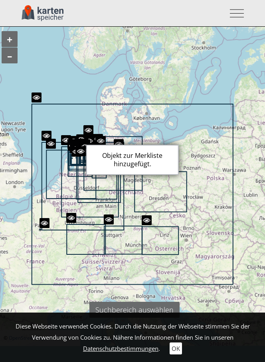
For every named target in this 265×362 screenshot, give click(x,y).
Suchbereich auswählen (134, 310)
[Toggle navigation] (234, 13)
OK (176, 348)
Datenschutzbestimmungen (120, 348)
